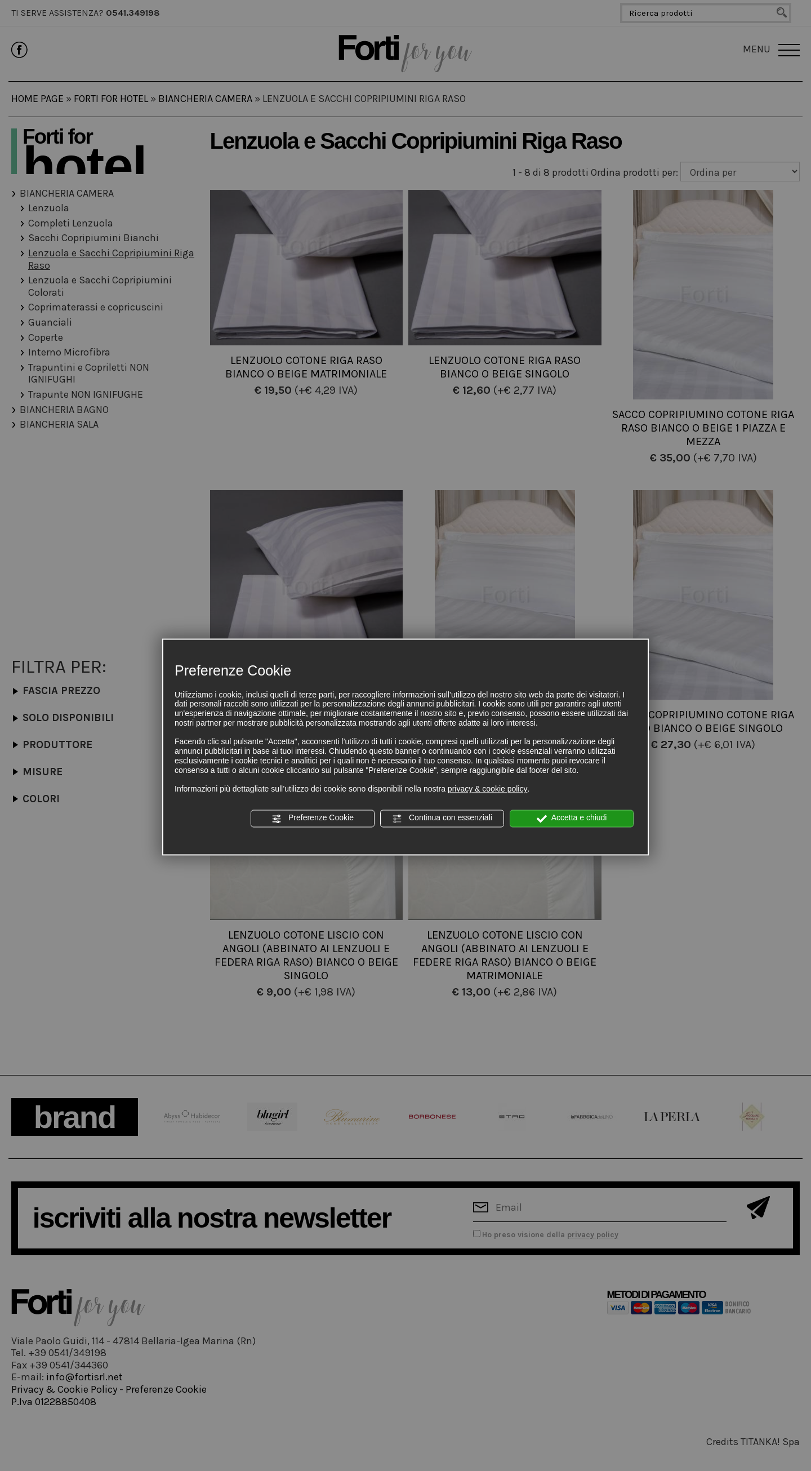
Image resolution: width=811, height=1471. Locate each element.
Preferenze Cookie (312, 819)
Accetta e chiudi (572, 819)
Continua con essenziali (442, 819)
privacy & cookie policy (488, 789)
